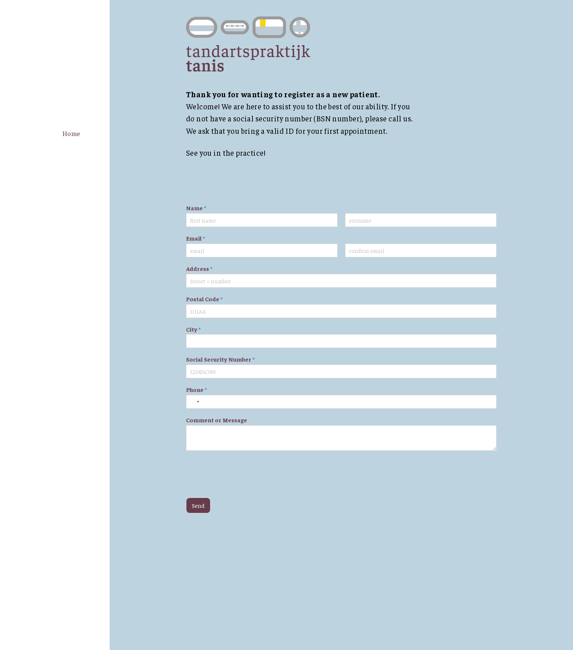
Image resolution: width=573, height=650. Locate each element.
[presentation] (241, 485)
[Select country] (193, 402)
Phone (196, 389)
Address (199, 268)
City (193, 329)
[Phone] (341, 402)
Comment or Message (216, 419)
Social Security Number (220, 359)
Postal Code (204, 298)
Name (196, 207)
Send (198, 505)
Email (195, 238)
